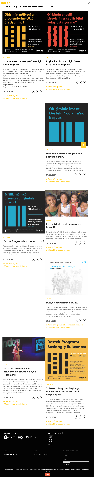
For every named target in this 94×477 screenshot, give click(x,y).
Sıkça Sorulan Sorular (41, 454)
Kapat (47, 474)
